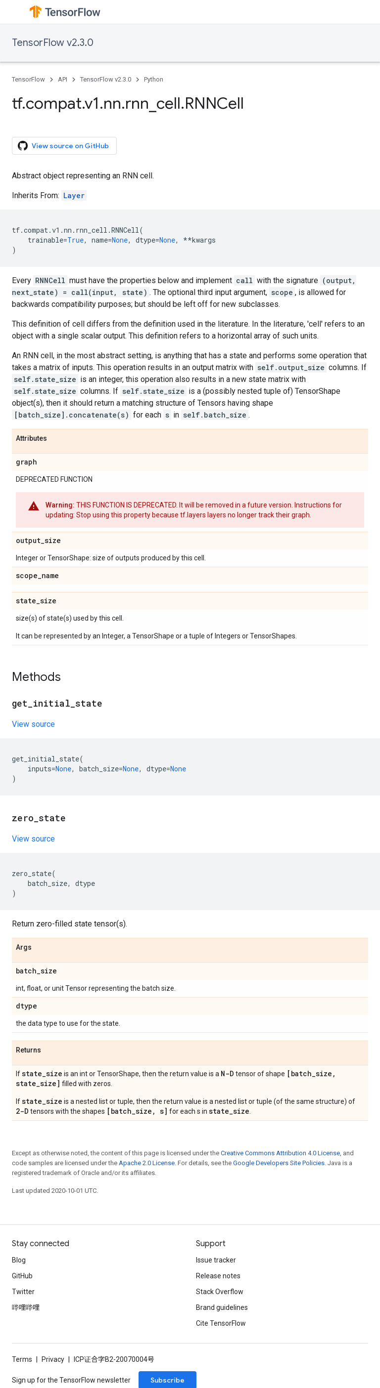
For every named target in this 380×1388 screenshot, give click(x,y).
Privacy (53, 1359)
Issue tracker (216, 1260)
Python (153, 79)
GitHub (22, 1276)
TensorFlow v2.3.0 (53, 43)
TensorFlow (28, 79)
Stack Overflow (219, 1292)
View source (33, 724)
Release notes (218, 1276)
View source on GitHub (63, 146)
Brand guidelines (222, 1307)
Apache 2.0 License (147, 1163)
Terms (22, 1359)
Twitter (23, 1292)
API (62, 79)
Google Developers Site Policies (279, 1163)
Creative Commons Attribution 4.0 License (280, 1153)
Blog (19, 1260)
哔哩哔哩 (26, 1307)
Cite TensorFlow (221, 1323)
